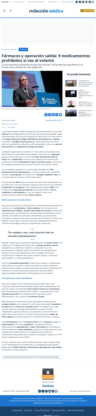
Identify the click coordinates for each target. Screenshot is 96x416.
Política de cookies (59, 411)
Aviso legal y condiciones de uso (80, 391)
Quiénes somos (14, 411)
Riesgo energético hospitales (36, 2)
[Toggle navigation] (4, 11)
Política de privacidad (41, 411)
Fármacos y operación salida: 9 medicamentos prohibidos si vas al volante (47, 58)
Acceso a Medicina (18, 2)
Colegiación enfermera (67, 2)
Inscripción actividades (78, 411)
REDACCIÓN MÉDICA (12, 124)
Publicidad (26, 411)
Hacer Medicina (52, 2)
